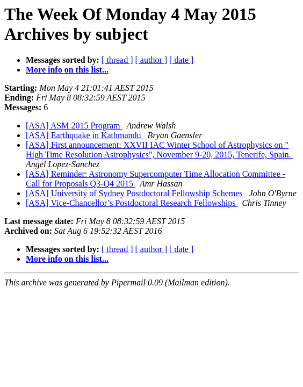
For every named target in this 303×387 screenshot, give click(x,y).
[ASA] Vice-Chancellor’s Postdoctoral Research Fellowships (131, 202)
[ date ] (181, 59)
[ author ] (151, 59)
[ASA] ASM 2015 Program (74, 125)
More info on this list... (67, 69)
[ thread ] (117, 59)
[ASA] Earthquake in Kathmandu (84, 135)
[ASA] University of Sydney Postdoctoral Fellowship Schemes (135, 193)
